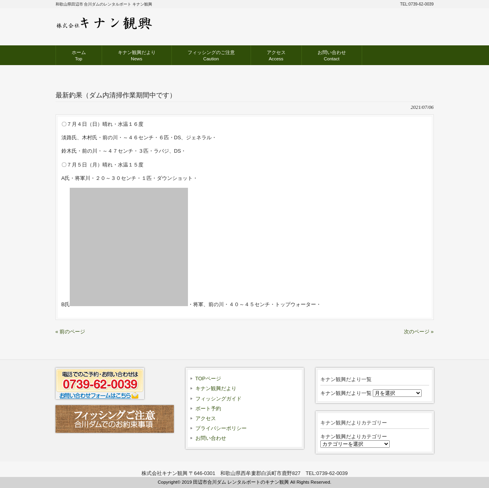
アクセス (205, 418)
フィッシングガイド (218, 399)
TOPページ (208, 378)
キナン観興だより (215, 388)
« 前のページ (71, 332)
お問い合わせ (210, 438)
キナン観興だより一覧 (346, 393)
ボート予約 (208, 408)
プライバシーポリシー (221, 428)
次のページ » (419, 332)
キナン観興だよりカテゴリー (353, 436)
